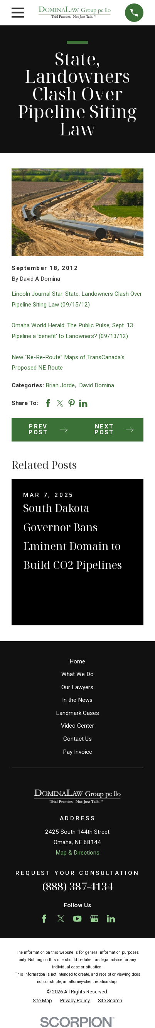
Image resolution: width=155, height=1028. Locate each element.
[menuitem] (42, 1000)
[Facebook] (44, 919)
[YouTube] (77, 919)
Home (77, 661)
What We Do (77, 674)
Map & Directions (77, 852)
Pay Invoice (77, 751)
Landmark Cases (77, 713)
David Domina (96, 385)
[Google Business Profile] (94, 919)
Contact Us (77, 738)
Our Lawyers (77, 687)
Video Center (77, 725)
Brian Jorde (60, 385)
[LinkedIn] (111, 919)
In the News (77, 699)
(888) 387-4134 (77, 886)
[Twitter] (61, 919)
